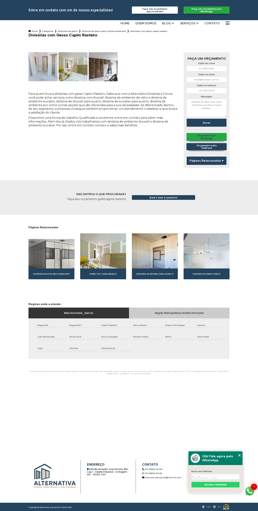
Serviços (187, 23)
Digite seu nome (206, 63)
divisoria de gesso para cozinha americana (104, 31)
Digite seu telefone (206, 85)
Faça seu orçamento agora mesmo (155, 10)
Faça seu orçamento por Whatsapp (207, 10)
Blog (166, 23)
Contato (212, 23)
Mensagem (206, 96)
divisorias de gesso (68, 31)
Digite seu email (206, 74)
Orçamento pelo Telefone (207, 146)
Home (125, 23)
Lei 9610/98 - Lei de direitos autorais (135, 373)
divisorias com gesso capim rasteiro (148, 31)
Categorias (48, 31)
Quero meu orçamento (163, 197)
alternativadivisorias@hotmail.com (161, 477)
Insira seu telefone (201, 471)
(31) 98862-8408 (152, 469)
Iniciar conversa (215, 484)
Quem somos (145, 23)
